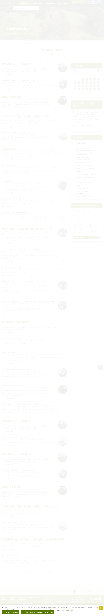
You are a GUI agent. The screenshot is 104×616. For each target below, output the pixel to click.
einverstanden (13, 612)
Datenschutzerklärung (67, 610)
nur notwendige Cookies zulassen (42, 612)
